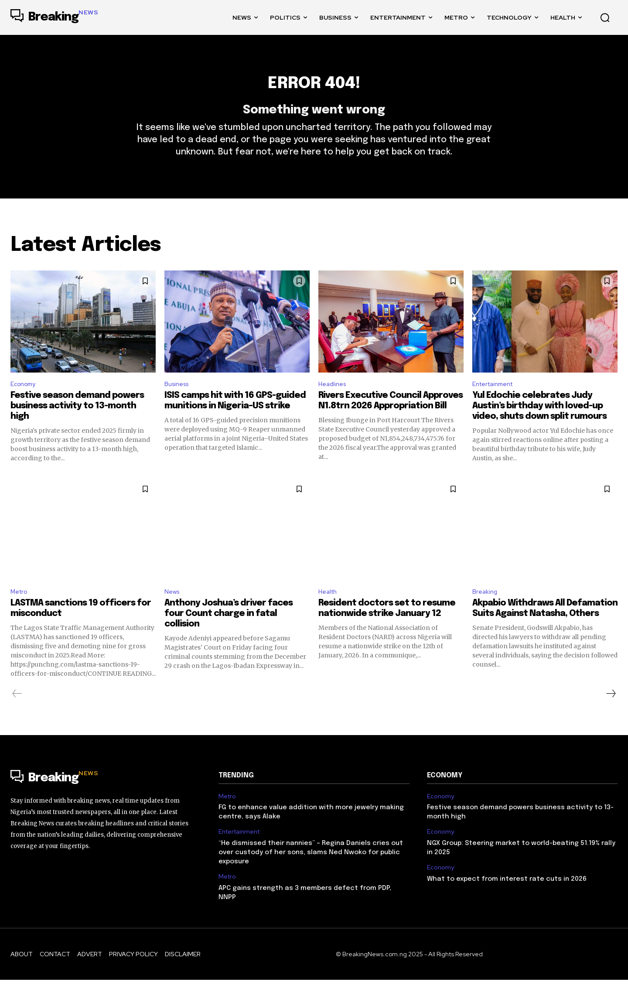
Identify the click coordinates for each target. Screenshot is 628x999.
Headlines (334, 400)
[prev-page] (17, 712)
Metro (20, 610)
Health (329, 610)
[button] (605, 17)
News (173, 610)
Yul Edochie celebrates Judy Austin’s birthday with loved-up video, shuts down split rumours (539, 423)
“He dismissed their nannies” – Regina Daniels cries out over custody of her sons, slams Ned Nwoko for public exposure (310, 872)
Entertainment (496, 400)
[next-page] (611, 712)
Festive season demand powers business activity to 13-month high (77, 423)
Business (178, 400)
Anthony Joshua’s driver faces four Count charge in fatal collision (228, 633)
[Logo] (54, 17)
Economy (25, 400)
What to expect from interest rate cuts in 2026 (507, 898)
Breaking (486, 610)
